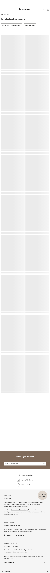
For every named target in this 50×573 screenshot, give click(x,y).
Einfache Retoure (25, 484)
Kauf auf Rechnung (25, 480)
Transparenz (5, 14)
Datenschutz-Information (18, 510)
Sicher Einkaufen (25, 475)
